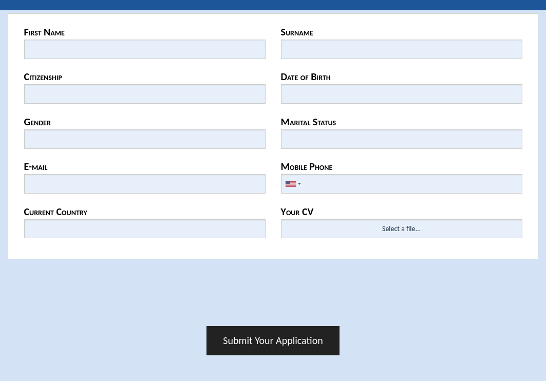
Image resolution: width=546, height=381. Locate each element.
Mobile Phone (307, 166)
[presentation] (273, 296)
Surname (297, 32)
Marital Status (308, 122)
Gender (37, 122)
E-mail (36, 166)
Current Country (55, 211)
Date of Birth (306, 76)
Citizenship (43, 76)
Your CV (297, 211)
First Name (44, 32)
